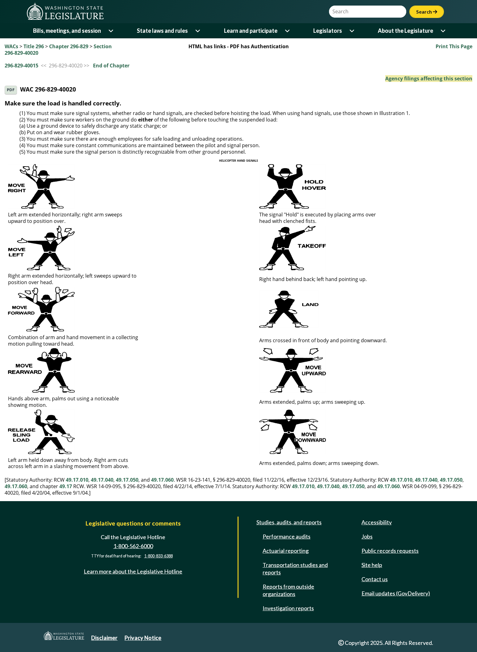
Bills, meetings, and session (67, 30)
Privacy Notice (143, 637)
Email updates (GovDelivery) (395, 593)
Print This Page (454, 46)
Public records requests (390, 550)
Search (426, 12)
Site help (371, 564)
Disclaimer (104, 637)
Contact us (374, 579)
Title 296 (33, 46)
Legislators (327, 30)
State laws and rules (162, 30)
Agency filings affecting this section (428, 78)
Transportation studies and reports (295, 568)
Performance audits (286, 536)
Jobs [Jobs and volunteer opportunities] (367, 536)
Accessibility (376, 522)
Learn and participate (250, 30)
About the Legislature (405, 30)
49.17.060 (162, 479)
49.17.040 (102, 479)
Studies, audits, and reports (289, 522)
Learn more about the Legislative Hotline (133, 571)
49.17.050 (127, 479)
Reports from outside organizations (288, 590)
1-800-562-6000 (133, 546)
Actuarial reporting (286, 550)
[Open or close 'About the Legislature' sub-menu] (443, 31)
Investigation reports (288, 608)
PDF (11, 89)
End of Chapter (111, 65)
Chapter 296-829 (68, 46)
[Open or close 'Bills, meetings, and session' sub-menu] (111, 31)
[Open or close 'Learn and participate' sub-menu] (288, 31)
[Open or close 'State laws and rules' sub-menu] (198, 31)
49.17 (65, 486)
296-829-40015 (21, 65)
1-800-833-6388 (158, 556)
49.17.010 (77, 479)
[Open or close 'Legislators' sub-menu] (352, 31)
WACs (11, 46)
